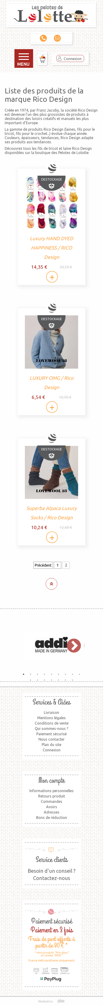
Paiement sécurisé (51, 734)
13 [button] (51, 680)
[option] (51, 645)
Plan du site (51, 745)
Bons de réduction (51, 817)
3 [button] (37, 674)
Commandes (51, 801)
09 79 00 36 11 (43, 38)
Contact (57, 38)
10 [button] (30, 680)
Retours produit (51, 796)
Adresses (51, 812)
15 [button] (65, 680)
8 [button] (72, 674)
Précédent (43, 565)
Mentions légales (51, 718)
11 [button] (37, 680)
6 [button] (58, 674)
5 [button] (51, 674)
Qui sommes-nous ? (51, 728)
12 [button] (44, 680)
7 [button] (65, 674)
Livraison (51, 712)
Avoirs (51, 807)
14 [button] (58, 680)
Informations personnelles (51, 791)
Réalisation (51, 1001)
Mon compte (51, 781)
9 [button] (79, 674)
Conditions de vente (52, 723)
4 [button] (44, 674)
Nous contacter (51, 739)
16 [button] (72, 680)
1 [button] (23, 674)
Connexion (73, 59)
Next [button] (71, 645)
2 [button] (30, 674)
